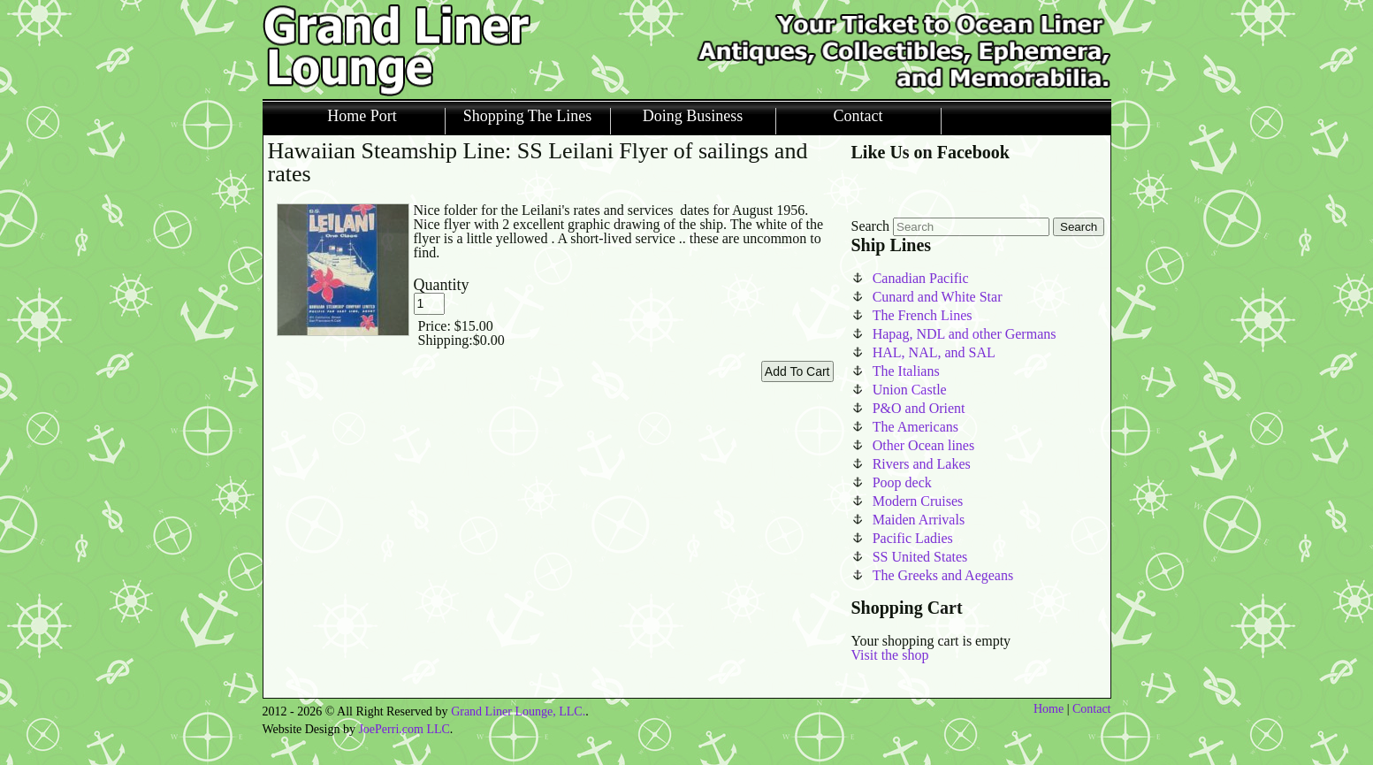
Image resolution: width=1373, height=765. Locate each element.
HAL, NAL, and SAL (934, 352)
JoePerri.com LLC (403, 729)
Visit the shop (890, 654)
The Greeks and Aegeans (943, 575)
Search (870, 225)
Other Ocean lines (924, 445)
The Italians (906, 371)
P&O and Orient (919, 408)
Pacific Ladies (913, 538)
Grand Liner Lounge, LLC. (518, 711)
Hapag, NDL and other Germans (964, 333)
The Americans (915, 426)
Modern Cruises (918, 501)
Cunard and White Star (938, 296)
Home (1049, 708)
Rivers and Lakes (922, 463)
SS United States (920, 556)
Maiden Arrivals (919, 519)
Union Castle (910, 389)
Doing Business (693, 116)
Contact (858, 116)
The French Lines (923, 315)
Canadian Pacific (921, 278)
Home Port (362, 116)
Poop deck (902, 482)
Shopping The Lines (527, 116)
